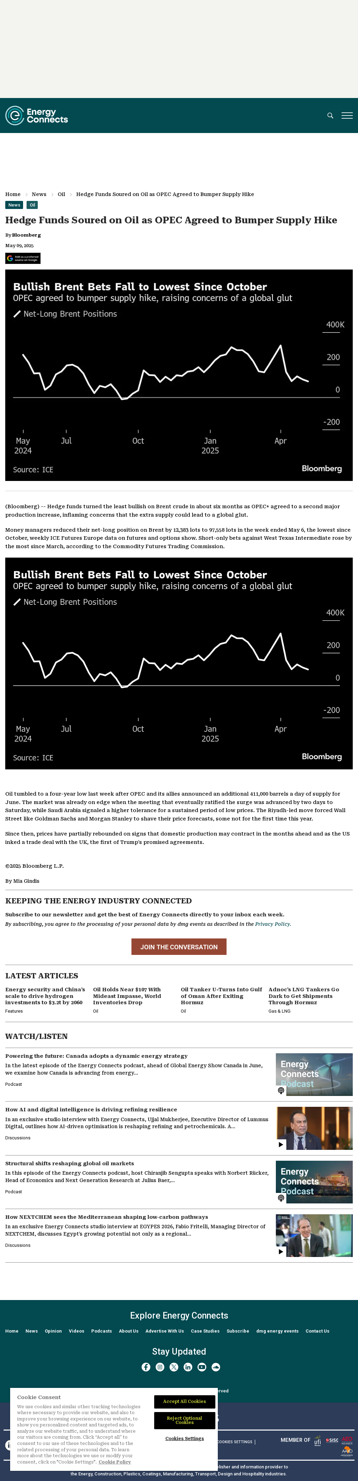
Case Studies (205, 1331)
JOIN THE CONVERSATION (179, 947)
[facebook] (146, 1367)
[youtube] (202, 1367)
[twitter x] (174, 1367)
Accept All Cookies (184, 1401)
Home (13, 194)
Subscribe (238, 1331)
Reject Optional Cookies (184, 1420)
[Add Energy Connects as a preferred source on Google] (23, 258)
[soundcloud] (216, 1367)
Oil (61, 194)
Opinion (53, 1331)
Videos (76, 1331)
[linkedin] (188, 1367)
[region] (114, 1429)
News (39, 194)
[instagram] (160, 1367)
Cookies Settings (234, 1442)
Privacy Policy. (273, 924)
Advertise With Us (164, 1331)
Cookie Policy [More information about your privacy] (115, 1462)
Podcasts (101, 1331)
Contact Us (317, 1331)
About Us (128, 1331)
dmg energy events (277, 1331)
